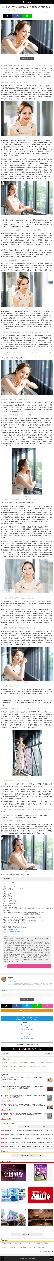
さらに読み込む (32, 1234)
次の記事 (48, 1053)
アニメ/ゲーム (6, 1244)
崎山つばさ (41, 1247)
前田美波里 (6, 1062)
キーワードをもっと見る (46, 1251)
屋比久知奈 (32, 1066)
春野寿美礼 (23, 1062)
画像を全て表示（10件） (27, 58)
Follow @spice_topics (27, 1025)
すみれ (48, 1062)
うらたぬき (27, 1244)
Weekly (27, 1126)
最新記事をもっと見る (31, 1155)
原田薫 (4, 1066)
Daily (9, 1126)
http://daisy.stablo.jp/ (12, 981)
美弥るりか (13, 1247)
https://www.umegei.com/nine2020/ (15, 931)
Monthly (45, 1126)
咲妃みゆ (13, 1066)
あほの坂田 (37, 1244)
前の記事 (5, 1053)
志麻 (46, 1244)
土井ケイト (42, 1066)
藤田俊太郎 (22, 1066)
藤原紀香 (32, 1247)
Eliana (41, 1062)
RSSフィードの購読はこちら (35, 1010)
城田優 (14, 1062)
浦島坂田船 (17, 1244)
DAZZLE (33, 1062)
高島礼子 (23, 1247)
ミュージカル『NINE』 (9, 1070)
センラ (4, 1247)
